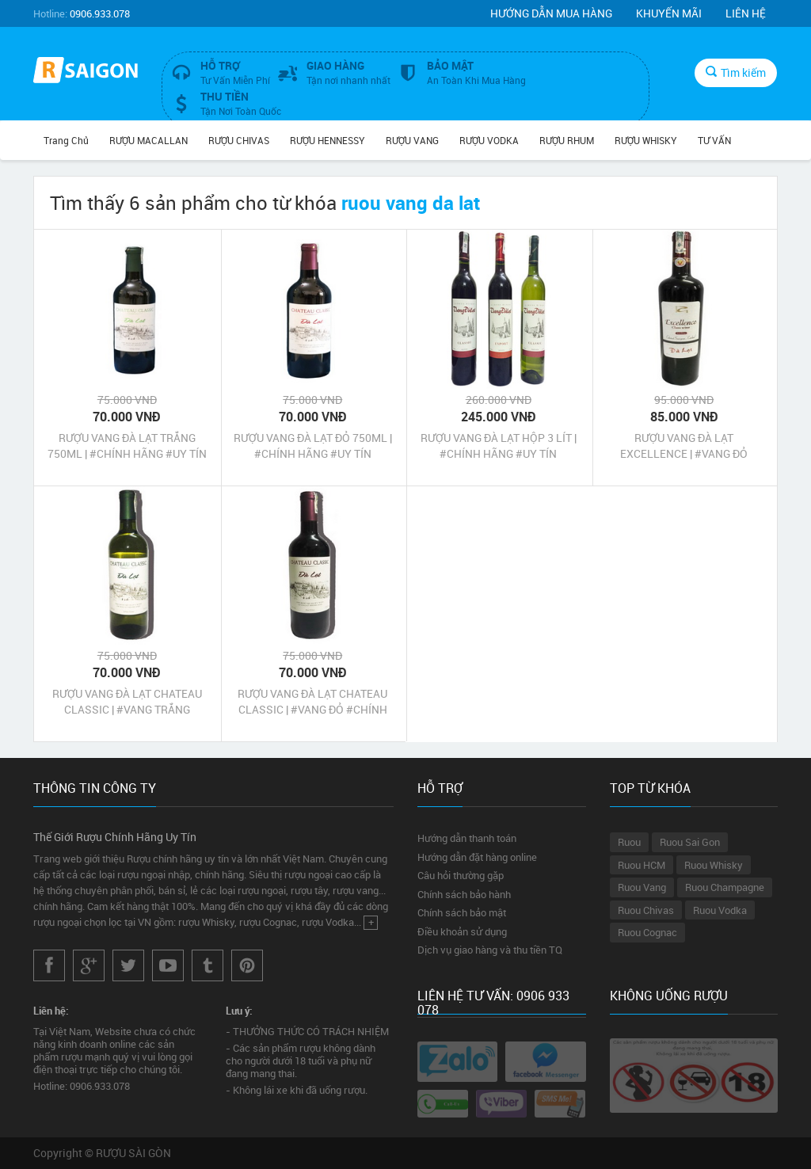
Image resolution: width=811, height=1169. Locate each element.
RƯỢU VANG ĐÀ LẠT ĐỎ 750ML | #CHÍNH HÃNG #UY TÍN (313, 445)
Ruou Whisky (713, 865)
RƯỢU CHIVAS (238, 140)
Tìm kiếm (736, 72)
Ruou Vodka (720, 910)
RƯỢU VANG (412, 140)
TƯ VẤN (714, 140)
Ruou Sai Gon (690, 842)
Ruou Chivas (646, 910)
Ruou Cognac (647, 932)
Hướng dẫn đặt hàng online (477, 857)
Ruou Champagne (724, 887)
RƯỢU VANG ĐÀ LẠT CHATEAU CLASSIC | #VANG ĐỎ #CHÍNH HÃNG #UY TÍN (312, 702)
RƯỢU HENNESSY (327, 140)
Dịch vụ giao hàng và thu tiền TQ (489, 949)
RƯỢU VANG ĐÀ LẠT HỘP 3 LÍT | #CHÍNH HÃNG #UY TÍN (499, 445)
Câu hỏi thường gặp (460, 875)
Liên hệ (745, 13)
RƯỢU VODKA (489, 140)
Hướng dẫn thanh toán (466, 838)
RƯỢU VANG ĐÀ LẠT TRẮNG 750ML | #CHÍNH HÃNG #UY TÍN (127, 445)
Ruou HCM (641, 865)
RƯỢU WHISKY (646, 140)
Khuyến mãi (669, 13)
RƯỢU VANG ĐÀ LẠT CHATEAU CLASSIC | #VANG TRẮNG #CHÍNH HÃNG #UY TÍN (127, 702)
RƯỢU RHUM (566, 140)
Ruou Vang (642, 887)
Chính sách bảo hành (464, 894)
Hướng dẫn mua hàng (551, 13)
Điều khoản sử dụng (462, 931)
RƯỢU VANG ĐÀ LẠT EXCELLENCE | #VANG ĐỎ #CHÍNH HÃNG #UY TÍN (684, 446)
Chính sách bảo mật (461, 912)
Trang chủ (66, 140)
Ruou (629, 842)
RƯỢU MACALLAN (148, 140)
